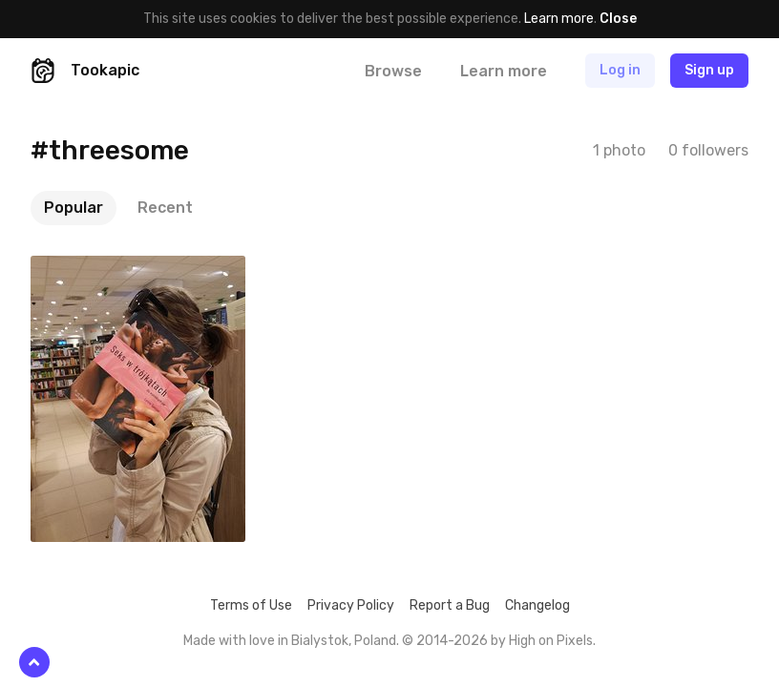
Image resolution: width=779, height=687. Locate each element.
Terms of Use (251, 605)
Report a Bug (450, 605)
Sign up (709, 70)
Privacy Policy (350, 605)
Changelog (537, 605)
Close (618, 18)
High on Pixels (551, 641)
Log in (620, 70)
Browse (393, 71)
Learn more (559, 18)
